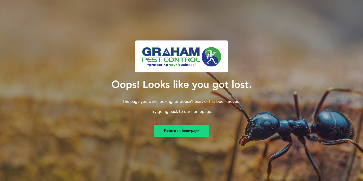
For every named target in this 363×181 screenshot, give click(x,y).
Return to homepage (181, 130)
